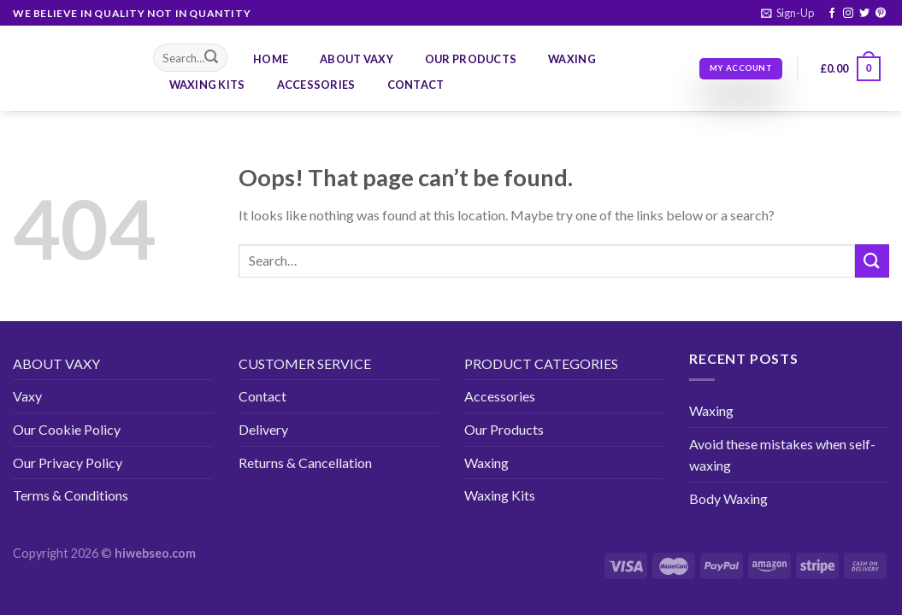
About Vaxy (356, 59)
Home (270, 59)
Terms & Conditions (70, 495)
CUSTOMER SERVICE (305, 363)
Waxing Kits (207, 84)
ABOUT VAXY (56, 363)
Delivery (263, 429)
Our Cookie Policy (67, 429)
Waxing (572, 59)
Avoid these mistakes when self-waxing (782, 455)
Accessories (316, 84)
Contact (416, 84)
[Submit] (211, 58)
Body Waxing (728, 498)
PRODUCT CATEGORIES (541, 363)
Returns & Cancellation (305, 462)
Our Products (470, 59)
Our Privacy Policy (67, 462)
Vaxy (27, 396)
